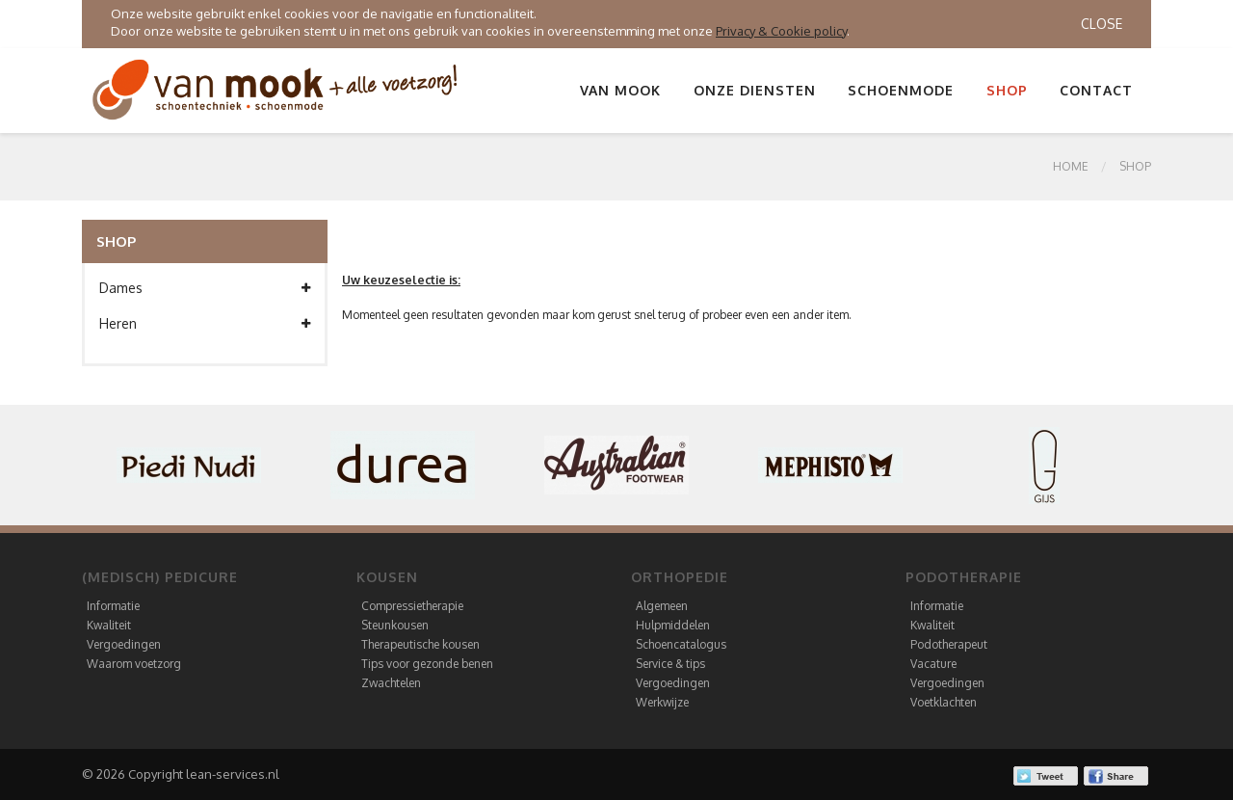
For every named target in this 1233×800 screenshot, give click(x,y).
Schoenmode (901, 90)
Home (1071, 166)
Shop (1007, 90)
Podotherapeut (948, 644)
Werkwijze (662, 702)
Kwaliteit (109, 625)
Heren (204, 323)
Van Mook (620, 90)
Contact (1096, 90)
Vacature (933, 663)
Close (1101, 23)
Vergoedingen (124, 644)
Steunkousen (395, 625)
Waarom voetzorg (134, 663)
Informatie (113, 606)
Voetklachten (943, 702)
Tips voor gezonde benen (427, 663)
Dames (204, 288)
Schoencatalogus (681, 644)
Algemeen (662, 606)
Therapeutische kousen (420, 644)
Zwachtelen (391, 683)
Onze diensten (755, 90)
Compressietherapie (412, 606)
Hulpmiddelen (673, 625)
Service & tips (670, 663)
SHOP (1135, 166)
